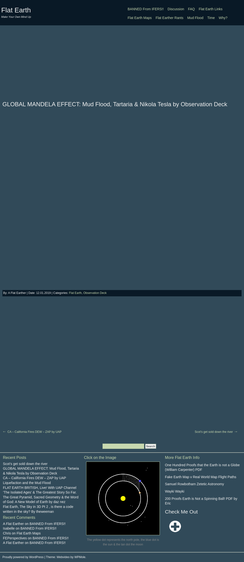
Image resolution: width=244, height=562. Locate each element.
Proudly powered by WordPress (23, 557)
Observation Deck (94, 293)
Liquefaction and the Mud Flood (27, 483)
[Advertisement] (122, 63)
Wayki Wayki (174, 491)
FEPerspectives (15, 538)
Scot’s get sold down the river (214, 432)
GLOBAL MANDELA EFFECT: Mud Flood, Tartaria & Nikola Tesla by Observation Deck (114, 104)
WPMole (79, 557)
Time (211, 18)
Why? (223, 18)
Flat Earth (16, 10)
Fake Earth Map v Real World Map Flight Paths (200, 477)
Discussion (176, 9)
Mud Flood (195, 18)
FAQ (191, 9)
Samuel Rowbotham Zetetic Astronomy (194, 484)
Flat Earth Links (211, 9)
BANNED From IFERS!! (146, 9)
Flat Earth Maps (140, 18)
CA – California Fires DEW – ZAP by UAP (34, 432)
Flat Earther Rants (169, 18)
